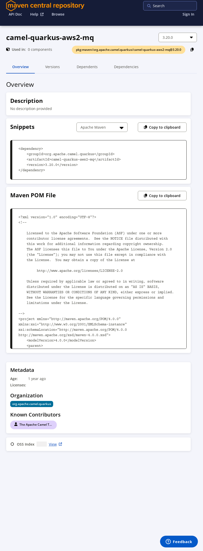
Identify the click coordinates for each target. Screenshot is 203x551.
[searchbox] (176, 5)
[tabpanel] (101, 267)
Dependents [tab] (87, 69)
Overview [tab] (20, 69)
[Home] (45, 5)
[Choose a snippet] (102, 127)
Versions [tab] (52, 69)
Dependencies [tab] (126, 69)
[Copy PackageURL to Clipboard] (192, 49)
